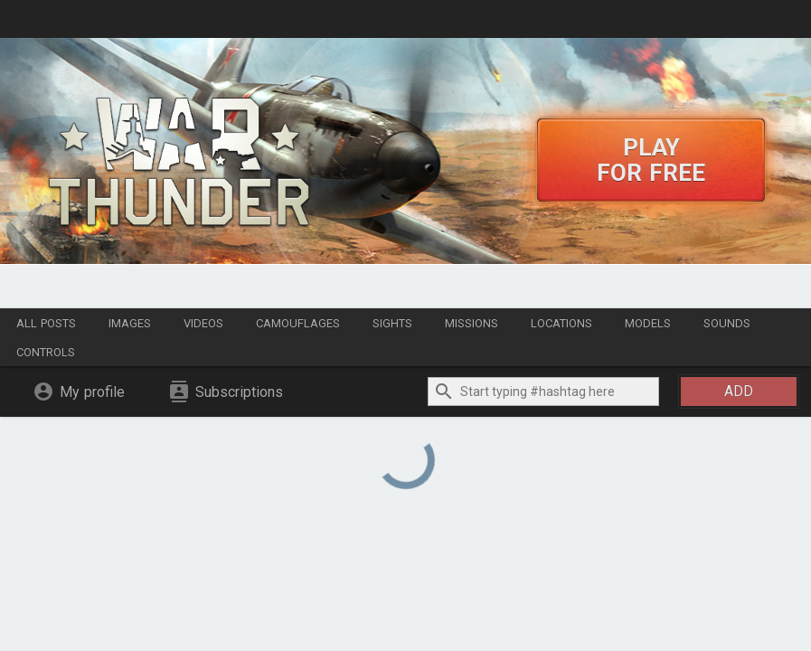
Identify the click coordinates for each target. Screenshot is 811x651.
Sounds (726, 323)
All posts (46, 323)
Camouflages (298, 323)
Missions (471, 323)
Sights (392, 323)
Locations (561, 323)
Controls (45, 352)
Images (129, 323)
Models (648, 323)
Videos (203, 323)
